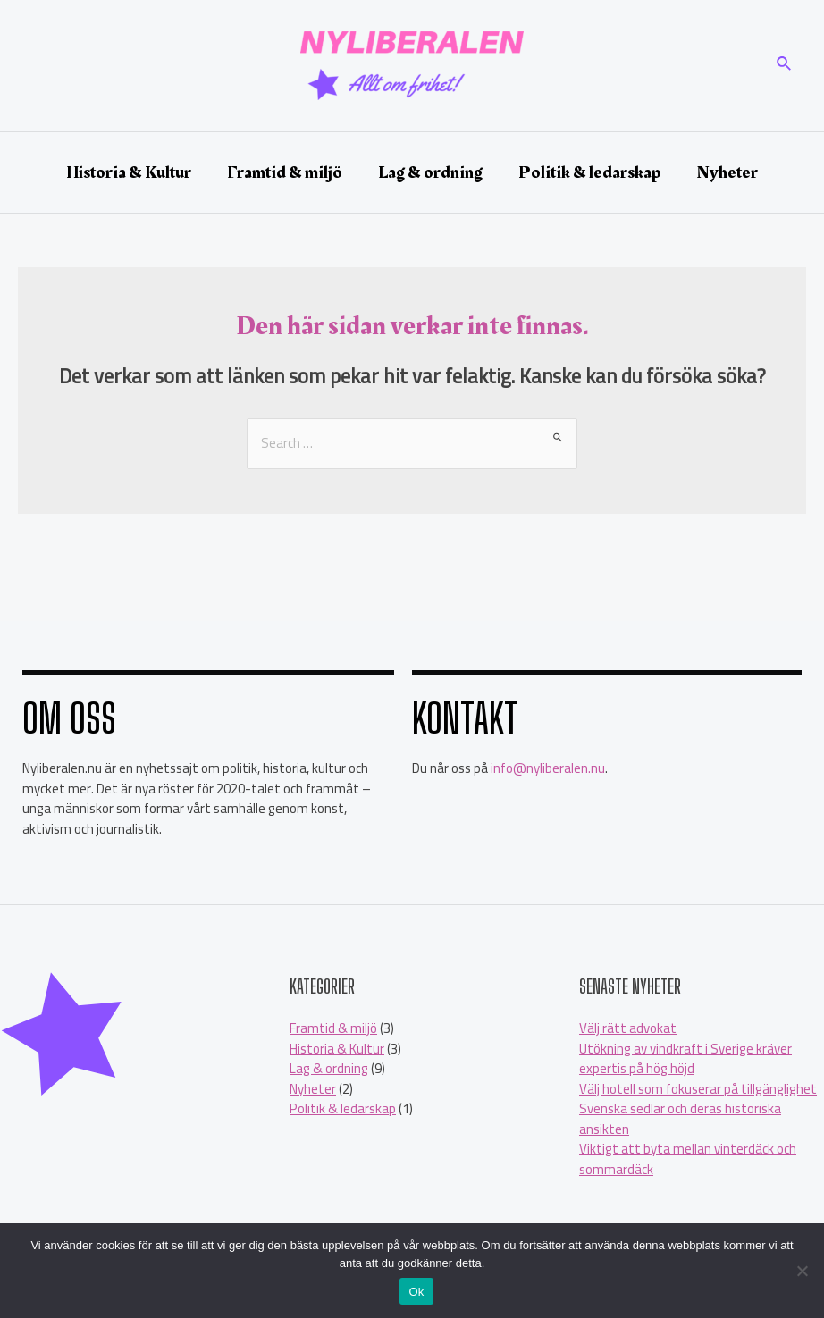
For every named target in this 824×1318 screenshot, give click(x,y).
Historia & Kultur (337, 1049)
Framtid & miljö (333, 1028)
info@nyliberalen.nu (548, 768)
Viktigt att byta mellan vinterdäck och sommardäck (687, 1159)
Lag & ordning (329, 1068)
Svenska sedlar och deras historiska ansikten (680, 1119)
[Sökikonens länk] (785, 65)
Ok (416, 1291)
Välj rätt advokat (628, 1028)
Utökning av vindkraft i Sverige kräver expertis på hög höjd (685, 1059)
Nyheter (313, 1089)
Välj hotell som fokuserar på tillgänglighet (698, 1089)
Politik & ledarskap (343, 1108)
